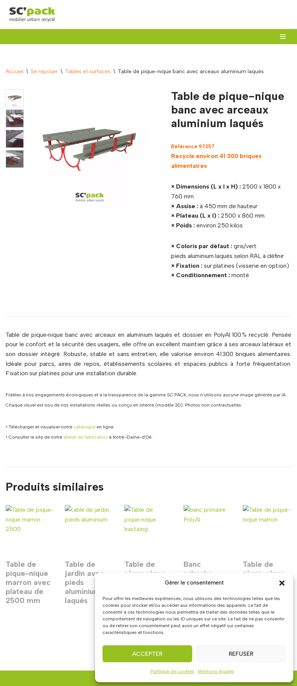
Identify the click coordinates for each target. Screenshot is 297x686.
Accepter (147, 654)
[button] (282, 583)
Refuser (241, 654)
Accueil (14, 71)
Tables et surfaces (87, 71)
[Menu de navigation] (282, 37)
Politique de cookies (172, 671)
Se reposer (44, 71)
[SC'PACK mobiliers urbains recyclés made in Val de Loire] (32, 14)
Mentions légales (216, 671)
